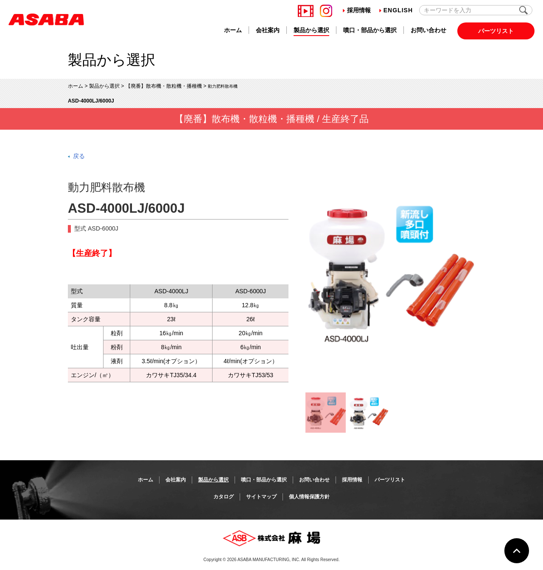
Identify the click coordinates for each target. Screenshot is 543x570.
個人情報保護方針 (309, 497)
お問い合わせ (428, 30)
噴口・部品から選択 (370, 30)
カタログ (223, 497)
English (396, 10)
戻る (79, 156)
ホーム (233, 30)
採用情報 (357, 10)
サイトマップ (261, 497)
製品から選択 (311, 30)
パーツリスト (496, 31)
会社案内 (268, 30)
